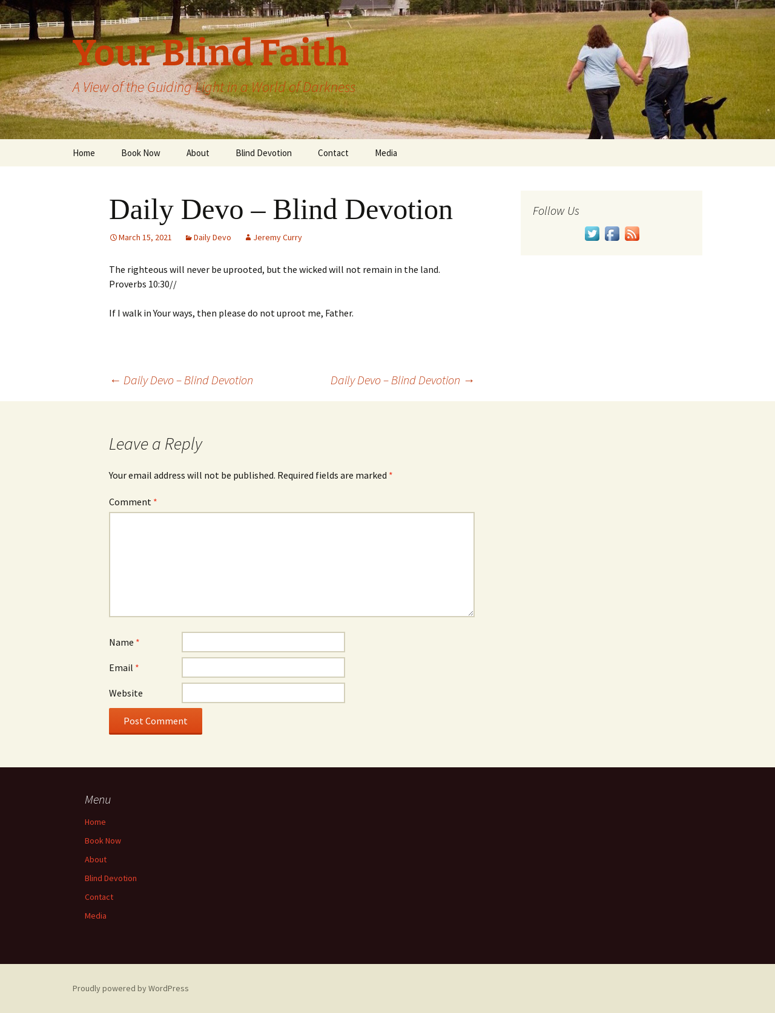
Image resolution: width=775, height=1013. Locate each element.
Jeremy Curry (277, 237)
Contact (333, 153)
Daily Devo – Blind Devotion (181, 379)
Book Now (140, 153)
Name (124, 642)
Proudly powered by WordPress (131, 988)
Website (126, 693)
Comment (133, 502)
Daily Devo (212, 237)
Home (84, 153)
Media (386, 153)
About (197, 153)
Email (124, 667)
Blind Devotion (264, 153)
